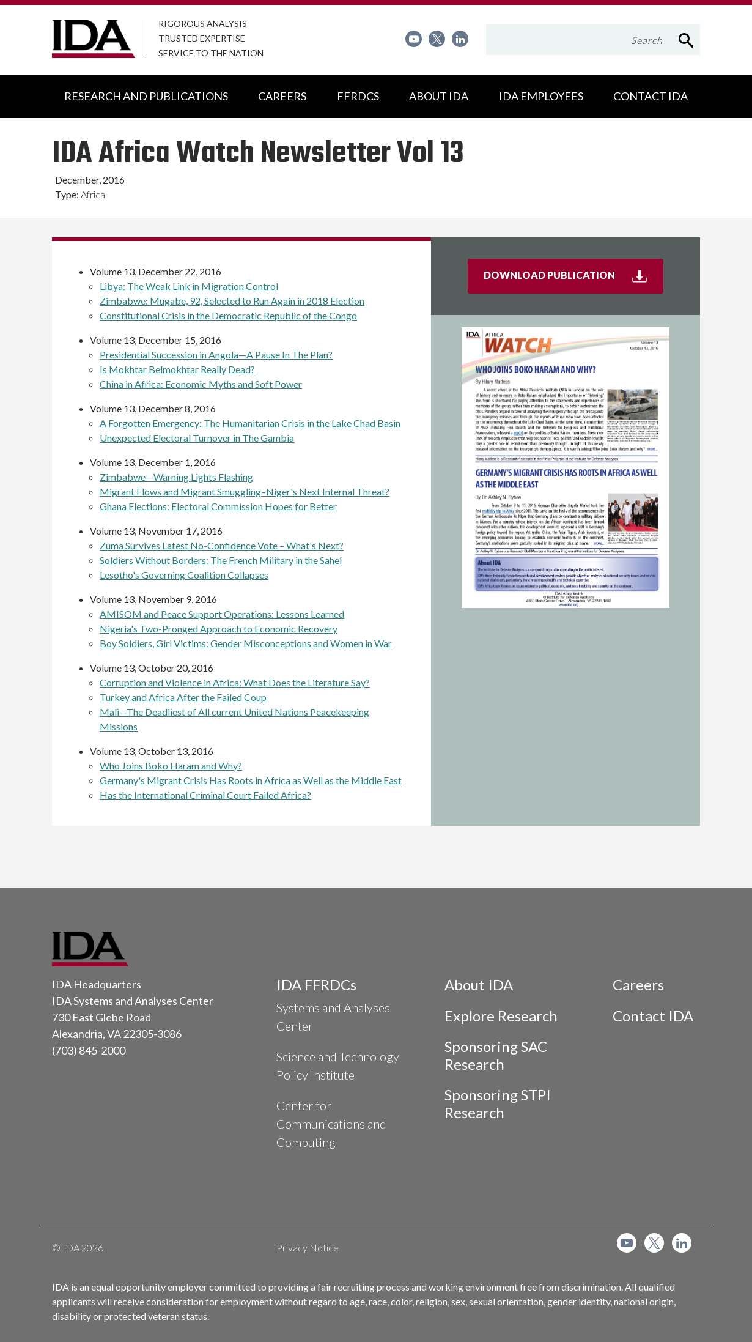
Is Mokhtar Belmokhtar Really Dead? (177, 369)
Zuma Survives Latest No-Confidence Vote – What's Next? (222, 545)
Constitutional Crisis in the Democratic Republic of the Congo (228, 315)
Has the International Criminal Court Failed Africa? (205, 795)
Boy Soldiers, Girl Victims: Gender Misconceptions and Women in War (246, 643)
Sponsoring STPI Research (497, 1103)
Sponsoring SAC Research (495, 1055)
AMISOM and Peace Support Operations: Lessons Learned (222, 614)
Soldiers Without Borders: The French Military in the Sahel (221, 560)
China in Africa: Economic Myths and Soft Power (201, 384)
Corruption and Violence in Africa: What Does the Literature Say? (235, 682)
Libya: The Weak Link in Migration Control (189, 286)
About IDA (478, 984)
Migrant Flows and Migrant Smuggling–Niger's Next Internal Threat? (244, 491)
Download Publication (573, 280)
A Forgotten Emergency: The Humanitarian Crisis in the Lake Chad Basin (250, 423)
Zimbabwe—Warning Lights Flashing (176, 477)
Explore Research (501, 1016)
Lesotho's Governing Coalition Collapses (184, 574)
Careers (638, 984)
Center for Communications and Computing (331, 1123)
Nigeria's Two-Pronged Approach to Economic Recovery (218, 628)
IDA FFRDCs (316, 984)
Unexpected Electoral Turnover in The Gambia (197, 437)
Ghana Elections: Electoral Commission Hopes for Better (218, 506)
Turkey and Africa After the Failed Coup (183, 697)
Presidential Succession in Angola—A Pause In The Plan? (216, 354)
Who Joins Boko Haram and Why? (171, 765)
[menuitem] (413, 39)
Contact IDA (653, 1016)
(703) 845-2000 (88, 1050)
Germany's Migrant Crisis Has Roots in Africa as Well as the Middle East (251, 780)
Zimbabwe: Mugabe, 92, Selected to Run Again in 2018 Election (232, 300)
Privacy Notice (307, 1247)
